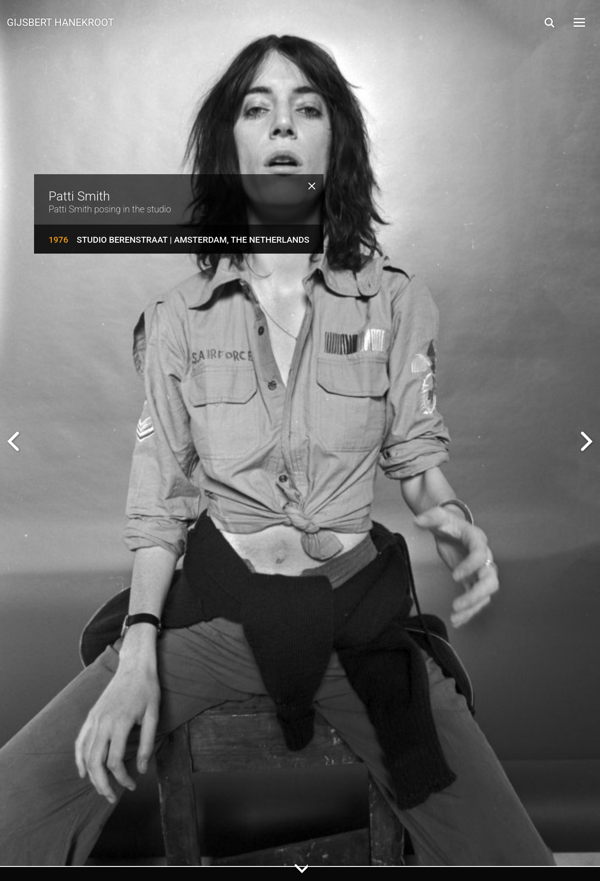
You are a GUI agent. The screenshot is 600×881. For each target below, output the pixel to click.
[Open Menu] (578, 22)
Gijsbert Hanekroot (60, 21)
